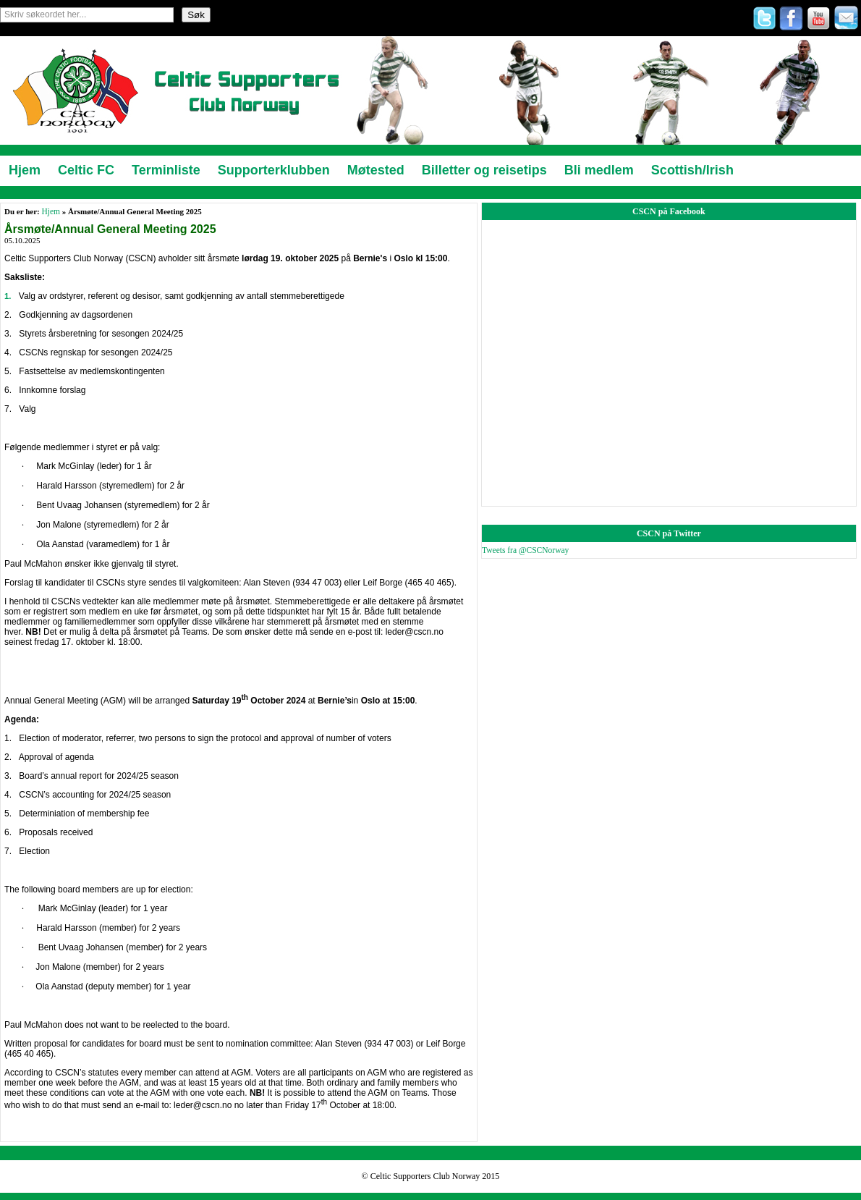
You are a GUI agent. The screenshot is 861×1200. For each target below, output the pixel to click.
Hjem (50, 211)
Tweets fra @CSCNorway (525, 550)
